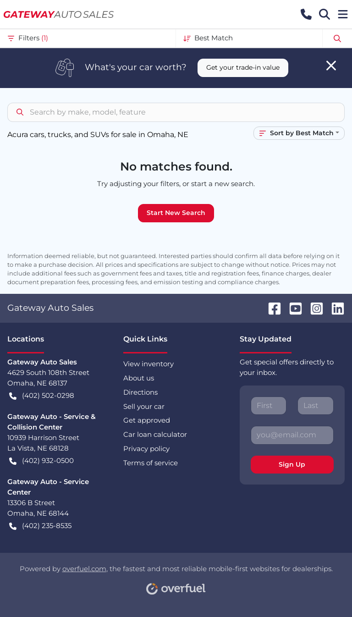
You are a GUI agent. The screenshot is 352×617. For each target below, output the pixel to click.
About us (138, 378)
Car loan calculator (155, 434)
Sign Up (292, 464)
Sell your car (144, 406)
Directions (140, 392)
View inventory (148, 363)
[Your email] (292, 435)
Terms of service (150, 462)
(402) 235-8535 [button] (40, 526)
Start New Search (176, 213)
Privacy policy (146, 448)
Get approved (146, 420)
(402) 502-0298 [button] (41, 396)
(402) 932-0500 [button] (41, 461)
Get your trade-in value (243, 67)
